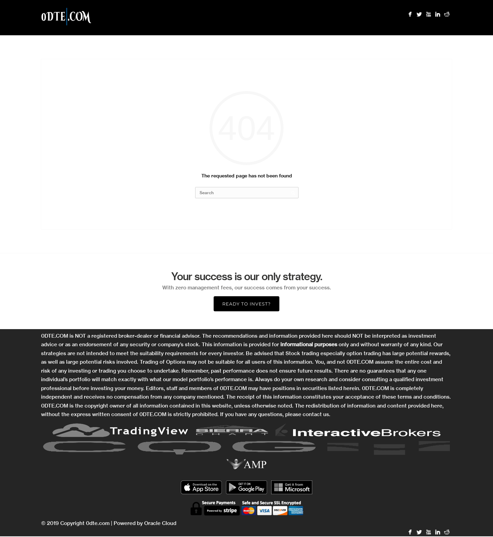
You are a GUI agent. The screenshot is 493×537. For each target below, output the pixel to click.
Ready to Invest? (246, 304)
